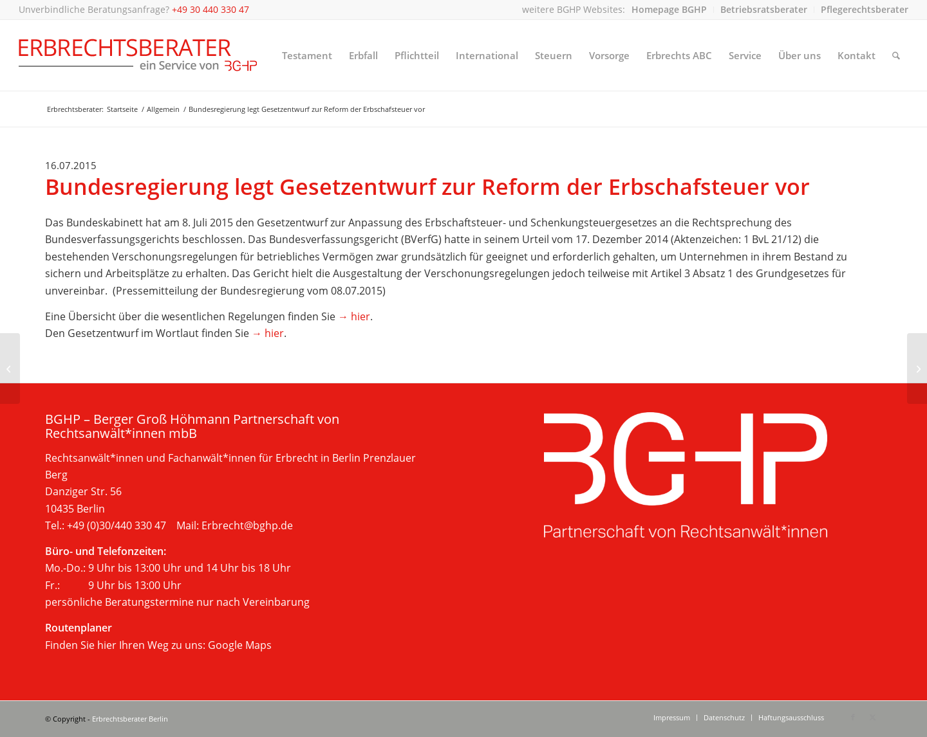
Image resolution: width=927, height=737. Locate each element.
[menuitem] (669, 9)
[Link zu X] (872, 717)
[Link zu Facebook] (853, 717)
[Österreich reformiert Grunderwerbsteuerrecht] (10, 368)
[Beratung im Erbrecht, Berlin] (138, 55)
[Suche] (896, 55)
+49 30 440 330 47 (210, 9)
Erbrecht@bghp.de (247, 525)
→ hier (354, 316)
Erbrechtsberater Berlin (130, 718)
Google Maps (240, 645)
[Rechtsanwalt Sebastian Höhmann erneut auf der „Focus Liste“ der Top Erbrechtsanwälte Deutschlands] (917, 368)
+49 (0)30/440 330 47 (116, 525)
